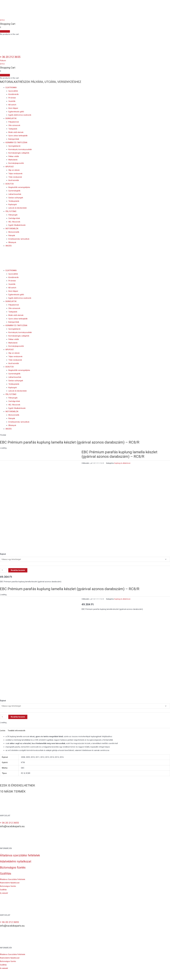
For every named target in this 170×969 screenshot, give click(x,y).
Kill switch (12, 105)
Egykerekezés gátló (16, 112)
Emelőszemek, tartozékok (19, 239)
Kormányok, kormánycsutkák (20, 149)
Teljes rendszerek (15, 173)
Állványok (12, 242)
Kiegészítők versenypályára (19, 187)
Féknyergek (13, 215)
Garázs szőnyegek (16, 198)
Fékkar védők (13, 156)
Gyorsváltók (13, 91)
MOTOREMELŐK (12, 228)
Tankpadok (12, 129)
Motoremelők (13, 232)
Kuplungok (12, 204)
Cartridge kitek (14, 218)
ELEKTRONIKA (11, 87)
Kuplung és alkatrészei (122, 463)
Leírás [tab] (2, 722)
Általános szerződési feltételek (21, 846)
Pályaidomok (13, 122)
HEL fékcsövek (14, 222)
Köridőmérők (13, 94)
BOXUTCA (10, 184)
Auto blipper (13, 108)
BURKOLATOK (11, 118)
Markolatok (12, 160)
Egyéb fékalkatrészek (17, 225)
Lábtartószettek (14, 194)
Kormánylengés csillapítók (19, 153)
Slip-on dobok (14, 170)
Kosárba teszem (18, 566)
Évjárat (3, 549)
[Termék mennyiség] (3, 566)
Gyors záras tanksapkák (18, 135)
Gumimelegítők (14, 191)
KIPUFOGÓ (10, 167)
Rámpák (11, 235)
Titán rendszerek (15, 177)
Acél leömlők (13, 180)
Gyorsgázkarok (14, 146)
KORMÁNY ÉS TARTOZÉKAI (17, 142)
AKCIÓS (9, 246)
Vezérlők (12, 101)
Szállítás (5, 865)
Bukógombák (13, 139)
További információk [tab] (17, 722)
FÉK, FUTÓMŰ (11, 211)
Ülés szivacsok (14, 125)
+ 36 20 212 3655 (12, 57)
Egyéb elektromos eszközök (19, 115)
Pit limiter (12, 98)
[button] (3, 60)
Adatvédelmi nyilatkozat (16, 853)
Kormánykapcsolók (16, 163)
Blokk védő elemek (16, 132)
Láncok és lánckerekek (17, 208)
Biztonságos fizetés (13, 859)
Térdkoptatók (13, 201)
